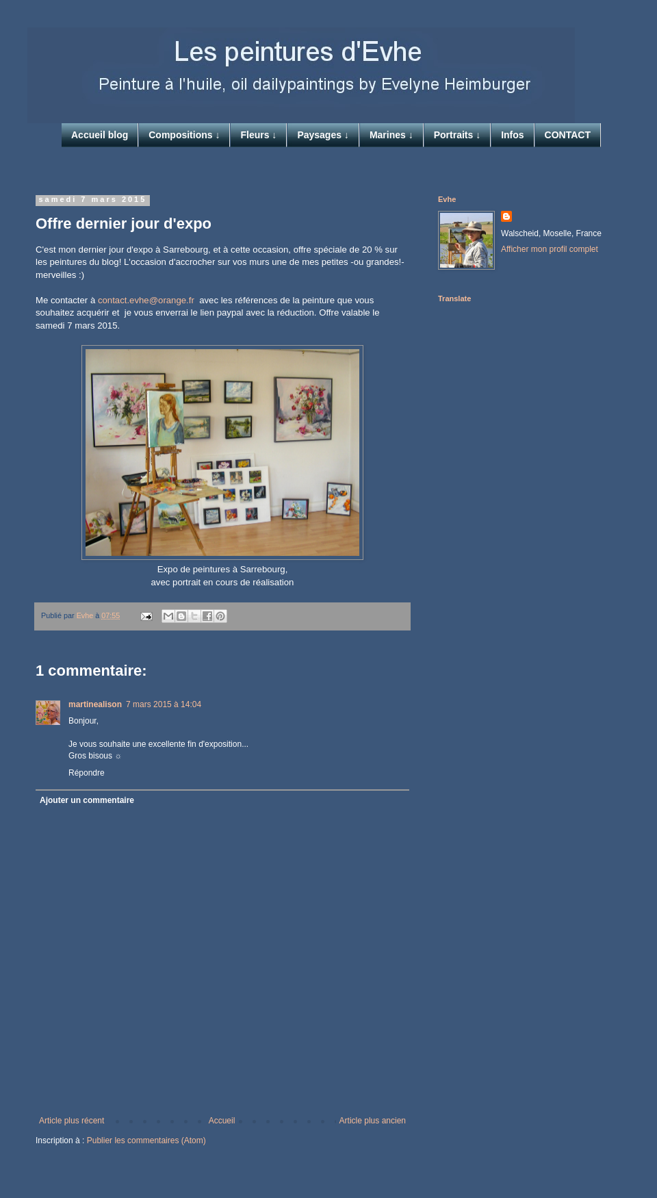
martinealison (95, 704)
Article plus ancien (372, 1120)
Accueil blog (99, 134)
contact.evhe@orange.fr (146, 300)
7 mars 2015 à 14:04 (163, 704)
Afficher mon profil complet (549, 249)
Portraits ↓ (457, 134)
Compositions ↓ (184, 134)
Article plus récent (71, 1120)
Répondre (86, 773)
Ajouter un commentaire (87, 800)
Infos (512, 134)
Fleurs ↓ (258, 134)
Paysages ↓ (323, 134)
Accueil (222, 1120)
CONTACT (568, 134)
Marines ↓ (391, 134)
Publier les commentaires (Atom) (146, 1140)
